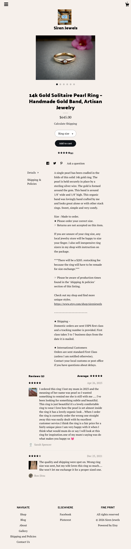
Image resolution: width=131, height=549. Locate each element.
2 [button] (60, 84)
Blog (23, 520)
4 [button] (67, 84)
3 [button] (64, 84)
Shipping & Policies (34, 181)
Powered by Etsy (108, 525)
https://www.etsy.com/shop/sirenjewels (78, 304)
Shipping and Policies (23, 536)
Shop (23, 514)
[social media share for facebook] (48, 163)
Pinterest (65, 520)
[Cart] (127, 5)
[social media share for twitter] (55, 163)
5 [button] (70, 84)
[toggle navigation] (6, 4)
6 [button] (74, 84)
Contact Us (23, 542)
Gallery (23, 531)
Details (33, 172)
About (23, 525)
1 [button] (57, 84)
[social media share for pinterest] (61, 163)
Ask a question (76, 163)
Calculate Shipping (65, 123)
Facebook (65, 514)
